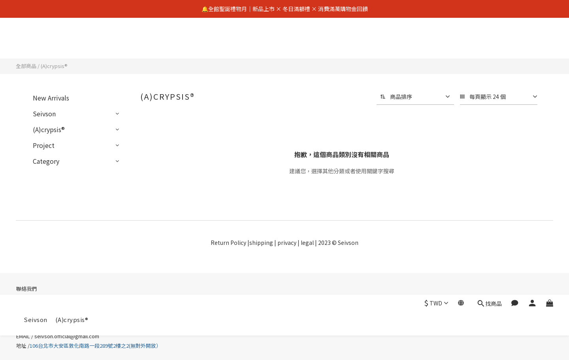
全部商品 (26, 66)
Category (46, 161)
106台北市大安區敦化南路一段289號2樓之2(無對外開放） (96, 345)
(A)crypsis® (72, 42)
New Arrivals (51, 97)
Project (44, 145)
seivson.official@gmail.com (66, 336)
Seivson (35, 42)
